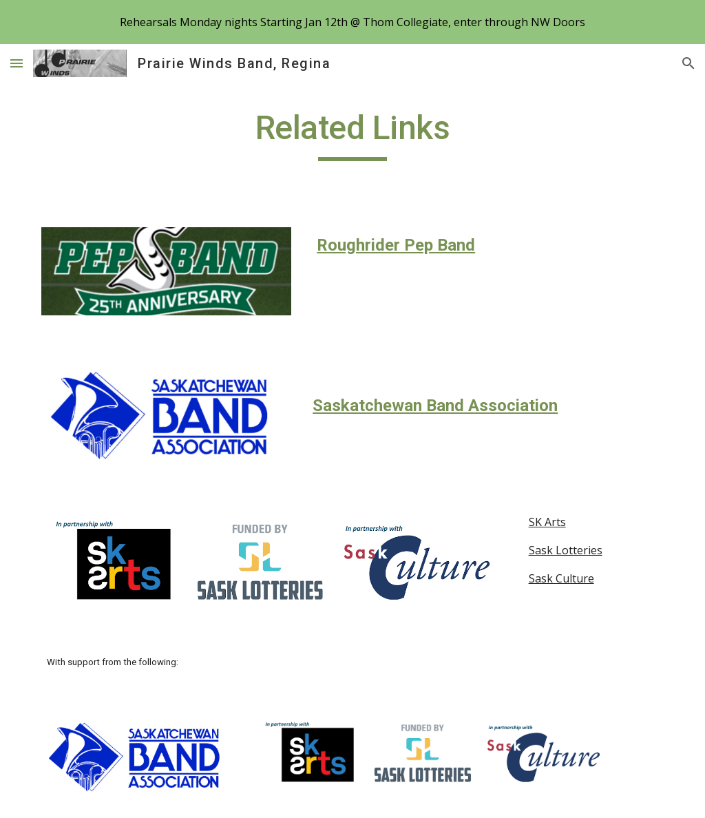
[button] (16, 63)
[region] (352, 22)
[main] (352, 134)
